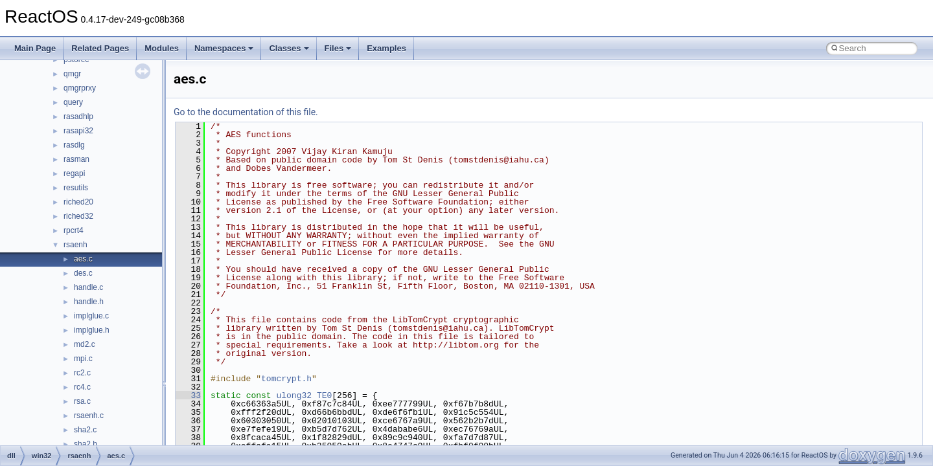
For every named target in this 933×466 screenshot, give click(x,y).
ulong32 (294, 395)
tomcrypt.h (286, 378)
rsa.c (82, 401)
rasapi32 (78, 130)
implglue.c (91, 315)
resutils (75, 187)
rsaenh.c (89, 415)
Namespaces (224, 48)
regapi (74, 173)
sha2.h (85, 444)
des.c (83, 273)
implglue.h (91, 330)
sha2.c (85, 429)
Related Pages (100, 48)
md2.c (84, 344)
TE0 (324, 395)
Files (338, 48)
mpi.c (83, 358)
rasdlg (74, 145)
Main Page (35, 48)
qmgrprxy (79, 88)
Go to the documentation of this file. (246, 112)
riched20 (78, 201)
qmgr (72, 73)
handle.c (88, 287)
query (73, 102)
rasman (76, 159)
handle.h (89, 301)
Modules (161, 48)
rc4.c (82, 387)
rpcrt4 (73, 230)
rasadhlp (78, 116)
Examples (386, 48)
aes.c (83, 258)
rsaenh (75, 244)
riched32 (78, 216)
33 (188, 395)
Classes (288, 48)
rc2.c (82, 372)
